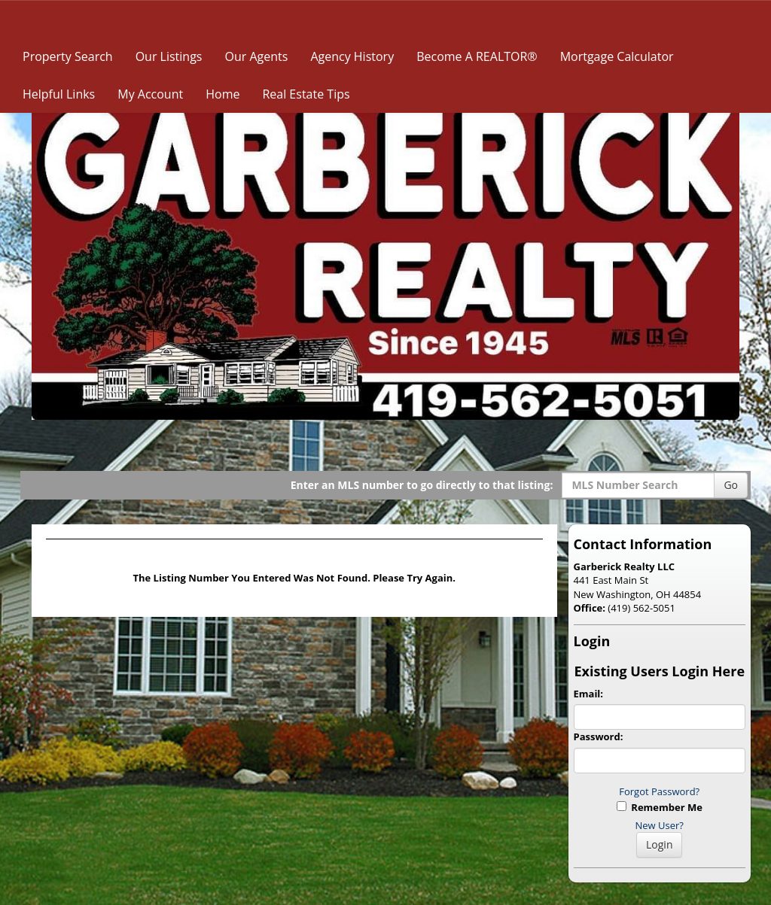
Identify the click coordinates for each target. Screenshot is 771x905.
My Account (150, 94)
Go (731, 485)
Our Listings (169, 56)
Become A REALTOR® (477, 56)
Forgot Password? (659, 791)
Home (222, 94)
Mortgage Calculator (617, 56)
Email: (589, 693)
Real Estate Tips (305, 94)
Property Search (68, 56)
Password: (598, 736)
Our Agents (256, 56)
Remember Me (659, 807)
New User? (659, 825)
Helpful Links (59, 94)
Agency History (352, 56)
